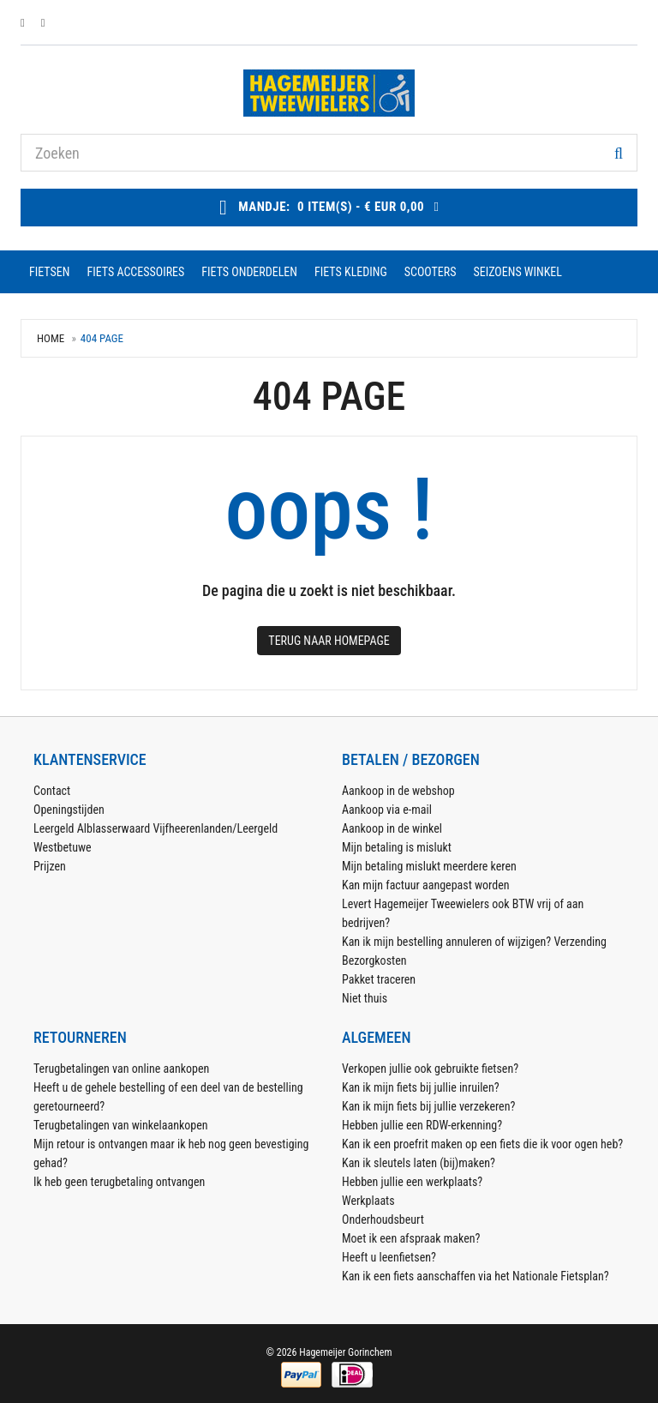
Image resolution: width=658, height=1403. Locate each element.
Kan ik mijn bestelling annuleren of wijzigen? (446, 941)
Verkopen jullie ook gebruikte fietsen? (430, 1068)
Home (50, 338)
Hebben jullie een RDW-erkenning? (422, 1125)
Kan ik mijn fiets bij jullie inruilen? (420, 1087)
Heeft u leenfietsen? (389, 1257)
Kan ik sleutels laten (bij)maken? (418, 1163)
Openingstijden (69, 809)
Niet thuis (364, 998)
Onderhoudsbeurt (383, 1219)
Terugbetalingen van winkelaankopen (120, 1125)
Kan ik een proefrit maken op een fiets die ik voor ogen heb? (482, 1144)
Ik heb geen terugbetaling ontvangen (119, 1182)
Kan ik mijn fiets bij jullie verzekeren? (428, 1106)
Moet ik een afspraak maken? (411, 1238)
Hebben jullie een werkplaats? (412, 1182)
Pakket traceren (379, 979)
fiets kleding (350, 272)
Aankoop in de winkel (392, 828)
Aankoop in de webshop (398, 791)
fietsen (49, 272)
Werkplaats (368, 1200)
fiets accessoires (135, 272)
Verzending (580, 941)
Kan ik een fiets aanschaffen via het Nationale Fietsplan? (475, 1276)
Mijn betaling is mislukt (397, 847)
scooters (430, 272)
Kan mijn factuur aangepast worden (426, 885)
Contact (51, 791)
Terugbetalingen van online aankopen (121, 1068)
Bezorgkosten (374, 960)
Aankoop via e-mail (387, 809)
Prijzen (49, 866)
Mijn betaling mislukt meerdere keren (429, 866)
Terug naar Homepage (328, 640)
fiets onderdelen (249, 272)
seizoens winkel (517, 272)
